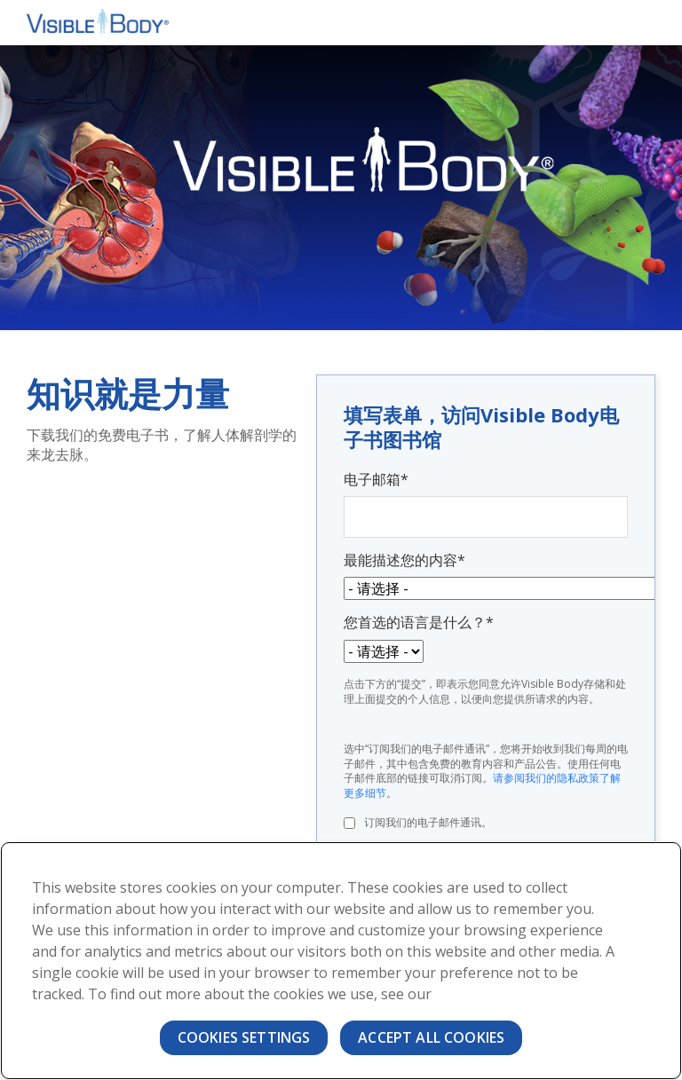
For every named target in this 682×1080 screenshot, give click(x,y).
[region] (341, 960)
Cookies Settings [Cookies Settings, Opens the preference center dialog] (244, 1037)
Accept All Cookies (431, 1037)
